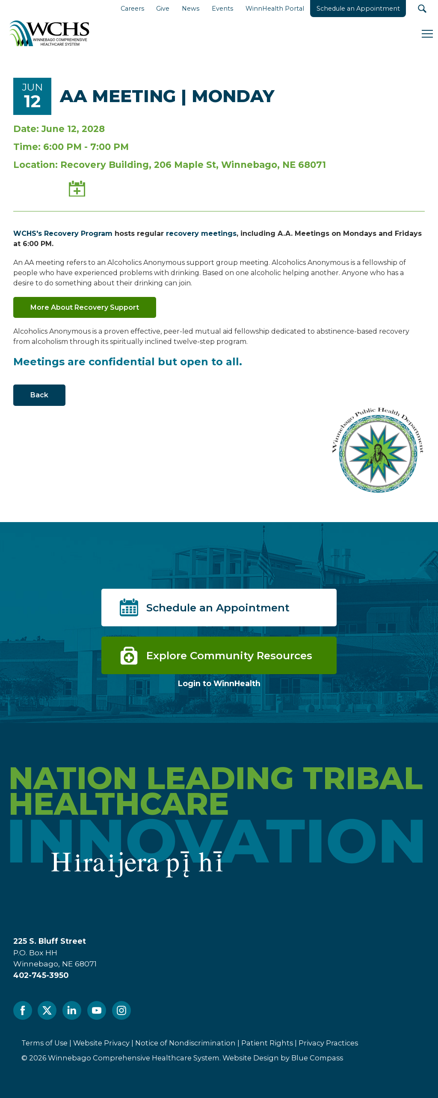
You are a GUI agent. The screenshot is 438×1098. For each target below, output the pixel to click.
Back (39, 395)
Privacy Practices (328, 1043)
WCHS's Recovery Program (62, 233)
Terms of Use (44, 1043)
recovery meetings (201, 233)
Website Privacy (101, 1043)
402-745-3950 (40, 975)
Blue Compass (317, 1058)
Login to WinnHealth (219, 683)
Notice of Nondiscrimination (185, 1043)
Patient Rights (267, 1043)
